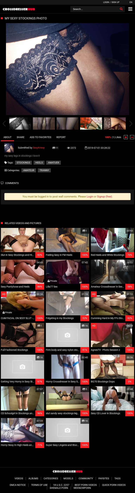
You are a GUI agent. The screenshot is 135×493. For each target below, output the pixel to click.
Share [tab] (20, 137)
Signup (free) (104, 196)
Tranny (44, 170)
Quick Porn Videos (114, 485)
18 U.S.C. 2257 (61, 485)
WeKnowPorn (82, 488)
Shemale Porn (59, 488)
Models (68, 478)
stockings (23, 162)
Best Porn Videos (86, 485)
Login (106, 2)
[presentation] (4, 123)
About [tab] (7, 137)
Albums (33, 478)
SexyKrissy (39, 147)
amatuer (53, 162)
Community (86, 478)
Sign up (115, 2)
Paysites (103, 478)
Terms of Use (39, 485)
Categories (51, 478)
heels (39, 162)
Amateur (28, 170)
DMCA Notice (18, 485)
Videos (19, 478)
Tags (117, 478)
